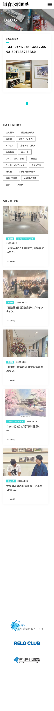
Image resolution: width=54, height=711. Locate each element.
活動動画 (10, 153)
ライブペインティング (15, 166)
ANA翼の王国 (30, 179)
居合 (8, 185)
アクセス (9, 146)
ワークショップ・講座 (15, 159)
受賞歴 (9, 172)
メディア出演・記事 (27, 172)
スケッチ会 (36, 166)
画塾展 (9, 140)
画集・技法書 (11, 179)
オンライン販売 (26, 140)
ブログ (20, 185)
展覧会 (34, 159)
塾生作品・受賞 (27, 133)
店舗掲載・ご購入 (27, 146)
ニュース (25, 153)
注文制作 (10, 133)
